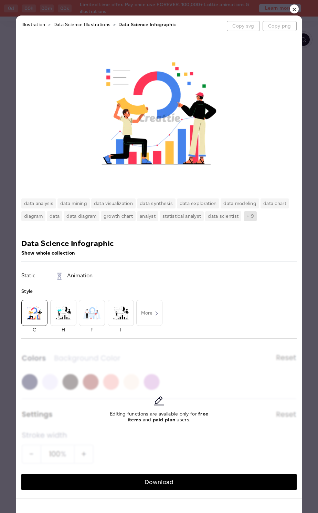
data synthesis (156, 203)
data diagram (81, 216)
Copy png (279, 26)
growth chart (118, 216)
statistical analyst (181, 216)
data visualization (113, 203)
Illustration (33, 25)
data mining (73, 203)
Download (159, 481)
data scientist (223, 216)
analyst (148, 216)
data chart (274, 203)
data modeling (239, 203)
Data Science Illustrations (81, 25)
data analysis (38, 203)
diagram (33, 216)
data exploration (198, 203)
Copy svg (243, 26)
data (55, 216)
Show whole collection (48, 253)
